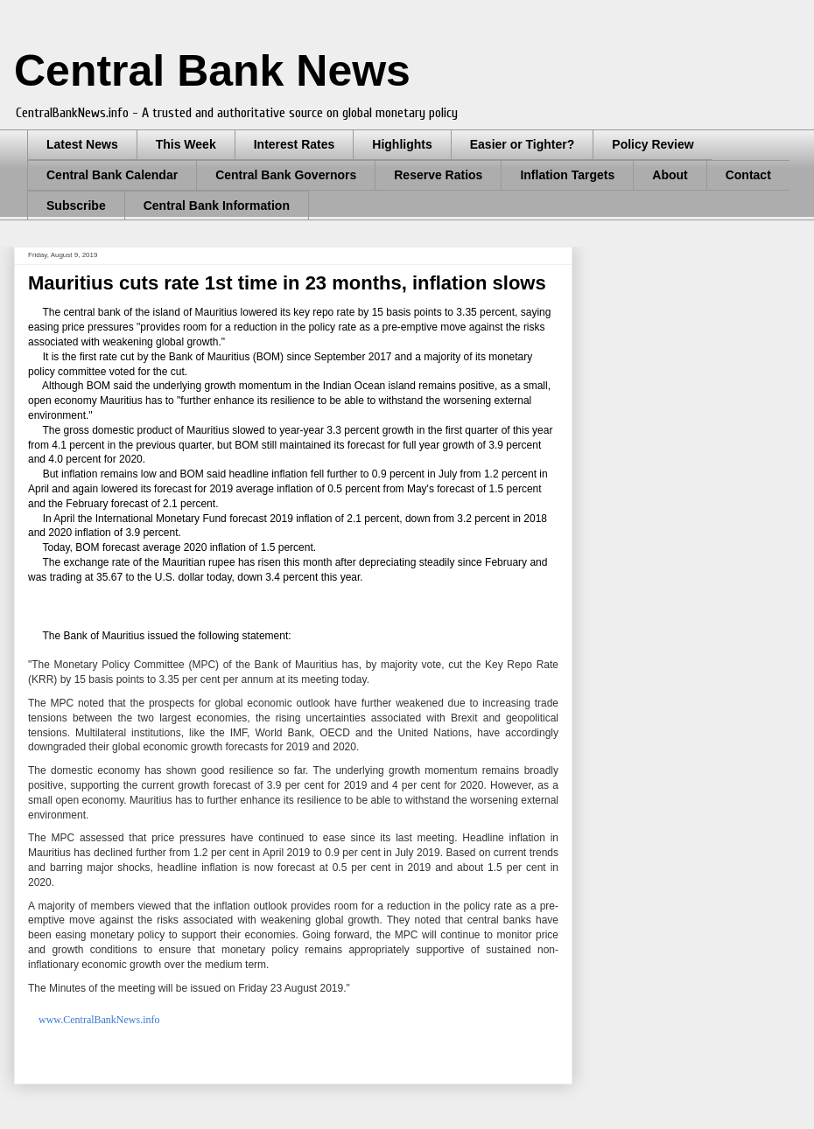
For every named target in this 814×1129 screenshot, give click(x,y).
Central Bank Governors (285, 175)
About (669, 175)
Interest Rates (294, 144)
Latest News (82, 144)
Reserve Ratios (438, 175)
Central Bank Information (217, 206)
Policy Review (652, 144)
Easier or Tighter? (522, 144)
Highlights (402, 144)
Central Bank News (212, 70)
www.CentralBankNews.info (99, 1020)
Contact (748, 175)
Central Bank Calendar (112, 175)
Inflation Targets (567, 175)
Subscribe (76, 206)
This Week (186, 144)
